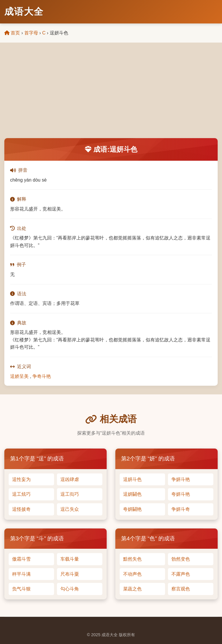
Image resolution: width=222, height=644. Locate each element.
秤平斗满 (21, 574)
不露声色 (180, 574)
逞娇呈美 (19, 376)
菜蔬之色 (132, 588)
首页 (12, 32)
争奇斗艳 (41, 376)
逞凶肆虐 (69, 479)
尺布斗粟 (69, 574)
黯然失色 (132, 559)
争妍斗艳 (180, 479)
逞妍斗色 (132, 479)
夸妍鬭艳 (132, 509)
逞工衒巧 (69, 494)
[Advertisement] (111, 94)
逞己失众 (69, 509)
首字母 (31, 32)
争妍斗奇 (180, 509)
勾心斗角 (69, 588)
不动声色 (132, 574)
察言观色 (180, 588)
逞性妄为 (21, 479)
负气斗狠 (21, 588)
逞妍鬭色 (132, 494)
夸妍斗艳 (180, 494)
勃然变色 (180, 559)
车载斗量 (69, 559)
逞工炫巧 (21, 494)
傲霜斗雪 (21, 559)
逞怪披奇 (21, 509)
